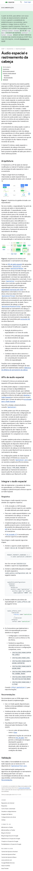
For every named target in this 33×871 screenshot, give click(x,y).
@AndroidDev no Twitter (8, 830)
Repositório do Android (7, 803)
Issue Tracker (5, 868)
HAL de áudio (20, 738)
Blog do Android (5, 833)
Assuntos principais (20, 49)
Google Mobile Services (8, 863)
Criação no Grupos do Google (9, 841)
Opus (15, 732)
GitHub (3, 820)
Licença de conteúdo (24, 788)
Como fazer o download (8, 808)
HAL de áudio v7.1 (11, 534)
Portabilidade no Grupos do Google (11, 844)
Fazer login (27, 2)
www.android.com (6, 860)
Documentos (10, 49)
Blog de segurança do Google (9, 836)
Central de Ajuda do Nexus (8, 857)
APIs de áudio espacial (15, 264)
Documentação (7, 7)
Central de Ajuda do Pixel (8, 854)
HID (6, 529)
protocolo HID (25, 319)
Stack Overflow (5, 865)
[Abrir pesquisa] (21, 2)
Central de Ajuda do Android (9, 851)
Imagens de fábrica (6, 814)
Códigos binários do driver (8, 817)
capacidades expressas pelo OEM (12, 290)
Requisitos (4, 806)
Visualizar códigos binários (8, 811)
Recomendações (6, 780)
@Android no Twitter (7, 827)
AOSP (2, 49)
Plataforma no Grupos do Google (10, 838)
